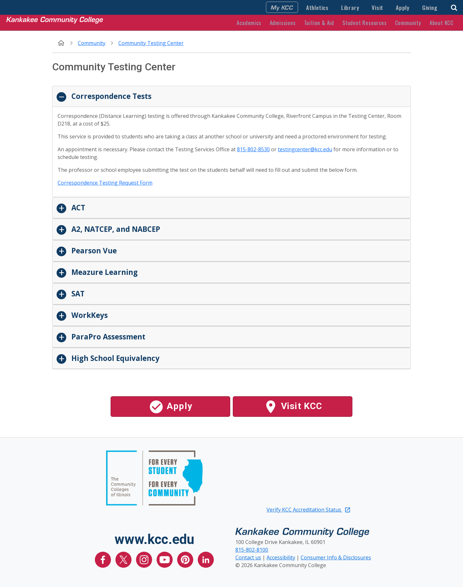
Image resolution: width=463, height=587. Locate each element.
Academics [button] (249, 23)
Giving (430, 7)
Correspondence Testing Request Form (105, 182)
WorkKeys (88, 315)
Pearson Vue (93, 251)
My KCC (282, 7)
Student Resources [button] (364, 23)
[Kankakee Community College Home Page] (54, 22)
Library (350, 7)
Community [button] (408, 23)
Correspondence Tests (110, 96)
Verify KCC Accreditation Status (309, 509)
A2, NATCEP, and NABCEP (114, 229)
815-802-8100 (251, 549)
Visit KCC (292, 407)
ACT (77, 208)
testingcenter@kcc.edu (305, 149)
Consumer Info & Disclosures (336, 557)
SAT (77, 294)
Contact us (248, 557)
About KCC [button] (442, 23)
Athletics (317, 7)
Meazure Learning (103, 272)
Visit (377, 7)
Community (91, 43)
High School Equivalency (114, 358)
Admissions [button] (283, 23)
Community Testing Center (151, 43)
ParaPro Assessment (107, 337)
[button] (454, 7)
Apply (403, 7)
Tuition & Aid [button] (319, 23)
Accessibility (281, 557)
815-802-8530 (253, 149)
